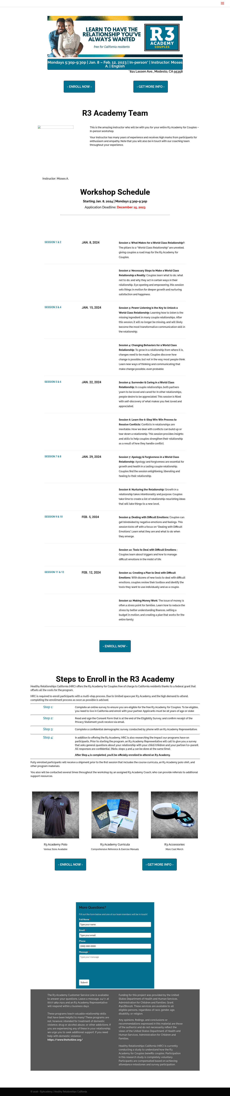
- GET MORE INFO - (151, 87)
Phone (82, 941)
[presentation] (103, 970)
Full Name (84, 919)
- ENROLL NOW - (79, 87)
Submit (84, 982)
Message (84, 952)
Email (82, 930)
